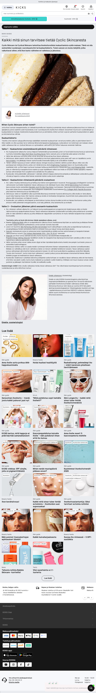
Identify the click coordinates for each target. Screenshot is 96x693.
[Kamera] (88, 13)
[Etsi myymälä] (66, 7)
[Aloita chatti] (91, 688)
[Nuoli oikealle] (91, 597)
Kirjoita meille (14, 682)
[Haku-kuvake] (92, 13)
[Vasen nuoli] (85, 597)
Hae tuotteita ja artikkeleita (13, 14)
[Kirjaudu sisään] (75, 7)
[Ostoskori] (91, 7)
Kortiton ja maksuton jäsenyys (48, 2)
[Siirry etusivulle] (21, 7)
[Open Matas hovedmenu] (8, 7)
